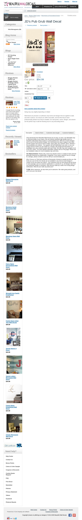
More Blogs (17, 67)
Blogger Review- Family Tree (13, 78)
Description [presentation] (29, 133)
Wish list (74, 1)
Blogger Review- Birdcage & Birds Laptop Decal (13, 83)
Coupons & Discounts (12, 470)
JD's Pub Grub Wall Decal (17, 142)
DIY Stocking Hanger (12, 56)
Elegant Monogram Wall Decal (12, 180)
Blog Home (17, 44)
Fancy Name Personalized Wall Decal (12, 265)
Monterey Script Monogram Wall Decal (11, 208)
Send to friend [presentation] (39, 133)
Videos (8, 495)
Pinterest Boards (11, 502)
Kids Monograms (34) (14, 29)
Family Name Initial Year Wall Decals (12, 321)
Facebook (9, 499)
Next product (45, 25)
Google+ (6, 13)
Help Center (9, 456)
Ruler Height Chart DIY (13, 59)
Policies (8, 488)
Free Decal (9, 481)
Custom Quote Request (10, 474)
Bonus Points (10, 463)
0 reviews (39, 72)
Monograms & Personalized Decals (50, 15)
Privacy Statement (11, 492)
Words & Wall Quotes (34, 15)
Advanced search (31, 10)
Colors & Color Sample (13, 466)
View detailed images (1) (40, 65)
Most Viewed (12, 42)
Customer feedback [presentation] (68, 133)
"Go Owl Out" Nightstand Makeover (12, 63)
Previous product (31, 25)
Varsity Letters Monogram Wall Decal (11, 377)
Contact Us (9, 459)
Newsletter (9, 485)
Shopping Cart (48, 6)
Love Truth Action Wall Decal (17, 103)
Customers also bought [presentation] (52, 133)
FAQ (7, 478)
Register (66, 1)
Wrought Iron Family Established (12, 294)
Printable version (71, 15)
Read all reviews (10, 130)
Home (26, 15)
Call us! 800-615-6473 (61, 6)
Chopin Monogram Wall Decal (12, 435)
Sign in (59, 1)
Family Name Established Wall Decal (11, 407)
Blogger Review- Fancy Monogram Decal (13, 87)
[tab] (29, 133)
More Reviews (16, 91)
